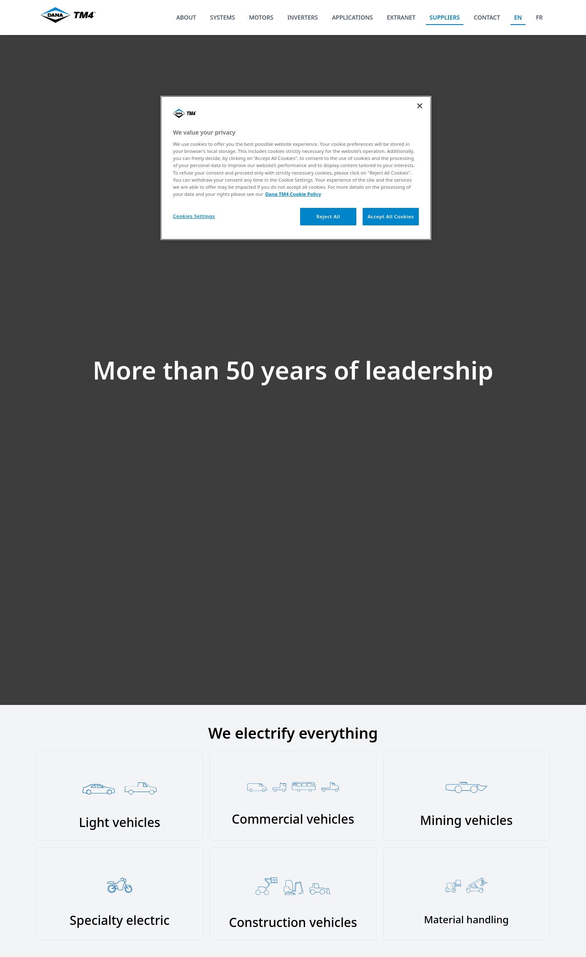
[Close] (420, 106)
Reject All (328, 216)
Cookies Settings (194, 216)
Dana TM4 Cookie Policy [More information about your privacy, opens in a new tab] (293, 194)
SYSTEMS (222, 17)
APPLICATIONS (352, 17)
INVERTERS (303, 17)
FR (539, 17)
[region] (295, 168)
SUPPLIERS (445, 17)
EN (518, 17)
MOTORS (261, 17)
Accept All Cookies (391, 216)
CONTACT (487, 17)
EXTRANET (401, 17)
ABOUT (186, 17)
